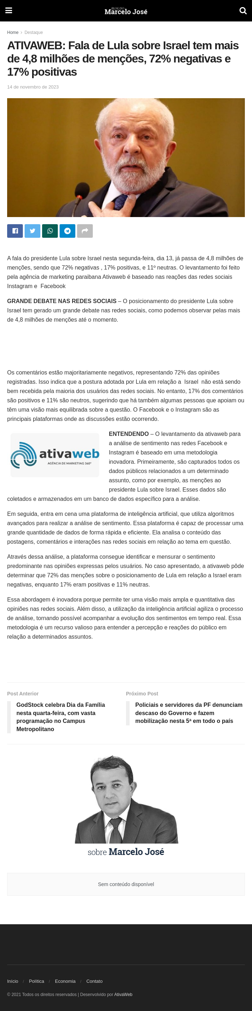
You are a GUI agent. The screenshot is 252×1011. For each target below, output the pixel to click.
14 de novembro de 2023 (33, 87)
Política (36, 981)
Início (12, 981)
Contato (94, 981)
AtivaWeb (123, 994)
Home (13, 32)
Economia (65, 981)
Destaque (34, 32)
